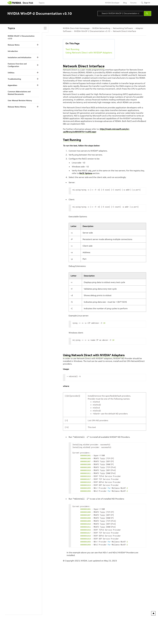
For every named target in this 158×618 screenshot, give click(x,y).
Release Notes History (17, 107)
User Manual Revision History (20, 100)
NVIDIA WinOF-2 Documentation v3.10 (92, 31)
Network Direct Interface (124, 31)
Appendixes (12, 85)
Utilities (11, 73)
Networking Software (123, 28)
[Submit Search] (147, 13)
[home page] (14, 2)
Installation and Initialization (19, 57)
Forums (131, 3)
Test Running (72, 49)
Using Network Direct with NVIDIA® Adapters (89, 52)
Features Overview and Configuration (17, 65)
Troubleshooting (14, 79)
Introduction (13, 51)
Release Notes (14, 45)
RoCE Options (85, 173)
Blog (123, 3)
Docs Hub (28, 2)
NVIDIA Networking (101, 28)
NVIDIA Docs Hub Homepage (76, 28)
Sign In (146, 3)
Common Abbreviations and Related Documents (19, 92)
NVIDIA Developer (110, 3)
